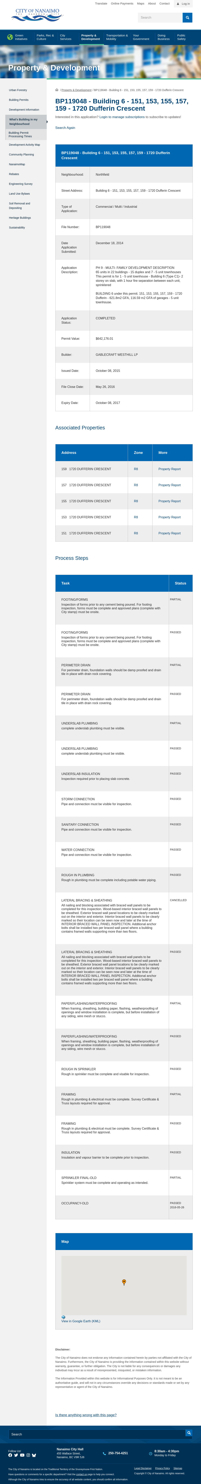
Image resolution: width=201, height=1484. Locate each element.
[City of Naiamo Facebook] (10, 1455)
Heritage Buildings (23, 219)
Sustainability (19, 228)
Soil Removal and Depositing (22, 208)
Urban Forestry (20, 89)
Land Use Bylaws (22, 198)
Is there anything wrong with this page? (86, 1415)
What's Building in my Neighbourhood (23, 123)
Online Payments (122, 3)
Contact (164, 3)
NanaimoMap (19, 173)
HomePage (56, 89)
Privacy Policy (162, 1467)
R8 (136, 468)
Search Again (65, 127)
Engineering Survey (24, 190)
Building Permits (21, 98)
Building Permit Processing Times (20, 137)
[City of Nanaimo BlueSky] (35, 1455)
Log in (186, 3)
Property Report (169, 468)
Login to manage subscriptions (122, 116)
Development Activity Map (19, 149)
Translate (101, 3)
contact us (81, 1473)
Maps (140, 3)
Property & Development (54, 67)
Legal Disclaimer (143, 1467)
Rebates (15, 181)
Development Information (19, 108)
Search (187, 18)
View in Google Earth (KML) (80, 1318)
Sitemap (178, 1467)
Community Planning (17, 162)
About (152, 3)
